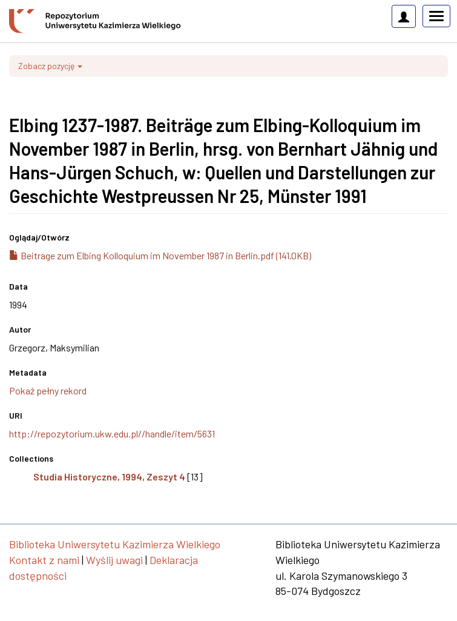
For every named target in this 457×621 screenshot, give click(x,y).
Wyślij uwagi (114, 559)
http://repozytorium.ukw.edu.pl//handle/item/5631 (112, 433)
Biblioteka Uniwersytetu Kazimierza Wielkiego (114, 544)
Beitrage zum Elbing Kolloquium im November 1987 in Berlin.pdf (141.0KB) (160, 255)
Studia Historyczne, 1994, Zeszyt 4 (109, 476)
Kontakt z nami (44, 559)
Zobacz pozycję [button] (50, 66)
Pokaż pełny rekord (48, 390)
